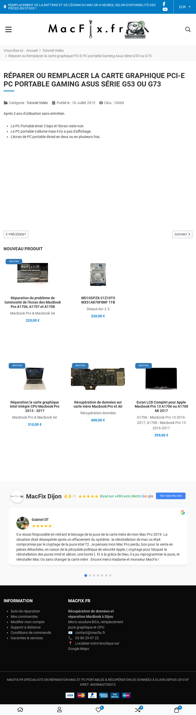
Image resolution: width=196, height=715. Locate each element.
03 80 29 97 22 (87, 638)
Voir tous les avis (171, 495)
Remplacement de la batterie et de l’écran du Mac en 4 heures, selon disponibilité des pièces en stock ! (82, 7)
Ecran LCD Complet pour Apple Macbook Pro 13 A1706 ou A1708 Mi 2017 (161, 406)
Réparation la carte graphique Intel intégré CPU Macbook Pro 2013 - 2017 (34, 406)
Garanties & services (27, 638)
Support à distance (26, 627)
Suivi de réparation (25, 611)
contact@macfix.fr (90, 633)
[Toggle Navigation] (9, 29)
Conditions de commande (31, 633)
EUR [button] (182, 7)
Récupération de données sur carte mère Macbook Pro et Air (98, 404)
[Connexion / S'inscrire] (59, 710)
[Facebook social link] (164, 4)
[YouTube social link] (165, 9)
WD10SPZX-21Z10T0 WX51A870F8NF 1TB (98, 300)
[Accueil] (20, 710)
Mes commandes (24, 616)
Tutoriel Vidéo (37, 103)
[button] (187, 30)
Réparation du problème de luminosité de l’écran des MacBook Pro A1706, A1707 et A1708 (33, 302)
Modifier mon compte (27, 622)
